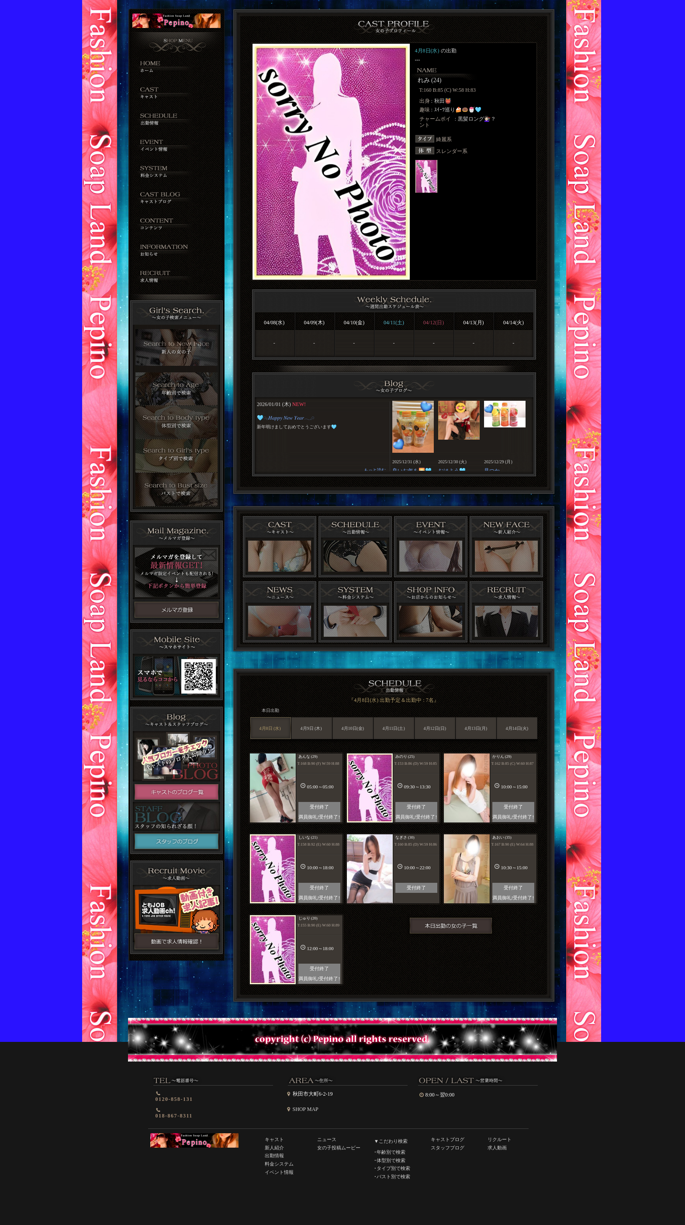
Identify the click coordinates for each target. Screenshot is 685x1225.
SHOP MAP (305, 1109)
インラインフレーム (393, 436)
